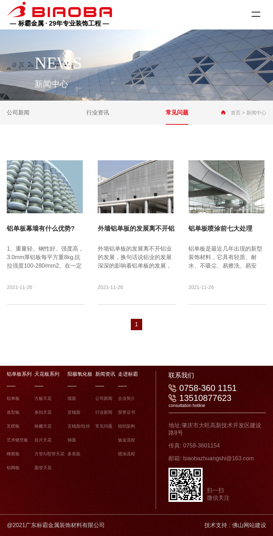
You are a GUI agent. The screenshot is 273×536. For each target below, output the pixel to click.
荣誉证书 (126, 412)
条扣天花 (43, 412)
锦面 (72, 440)
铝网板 (13, 467)
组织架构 (126, 426)
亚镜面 (74, 412)
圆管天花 (43, 467)
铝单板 (13, 398)
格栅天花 (43, 426)
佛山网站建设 (249, 525)
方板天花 (43, 398)
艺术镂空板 (17, 440)
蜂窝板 (13, 453)
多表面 (74, 453)
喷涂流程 (126, 453)
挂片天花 (43, 440)
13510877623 (205, 398)
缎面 (72, 398)
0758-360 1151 (207, 388)
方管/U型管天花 (49, 453)
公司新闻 (103, 398)
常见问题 (103, 426)
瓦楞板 (13, 426)
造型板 (13, 412)
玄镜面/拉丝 (79, 426)
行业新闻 (103, 412)
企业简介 (126, 398)
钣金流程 (126, 440)
